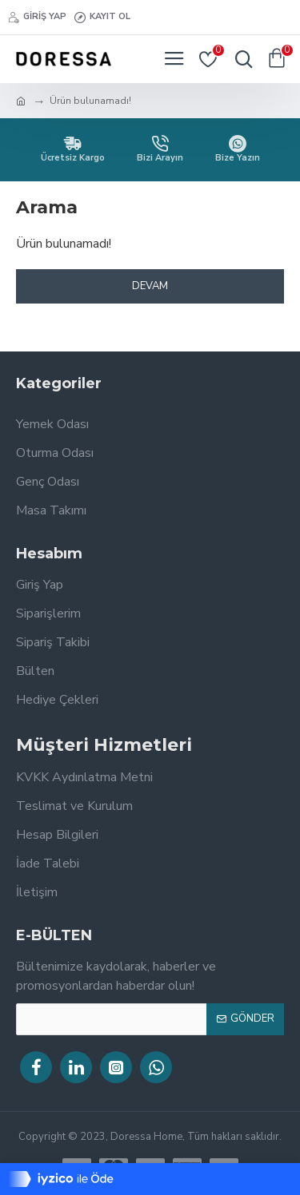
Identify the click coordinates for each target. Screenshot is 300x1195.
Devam (150, 286)
